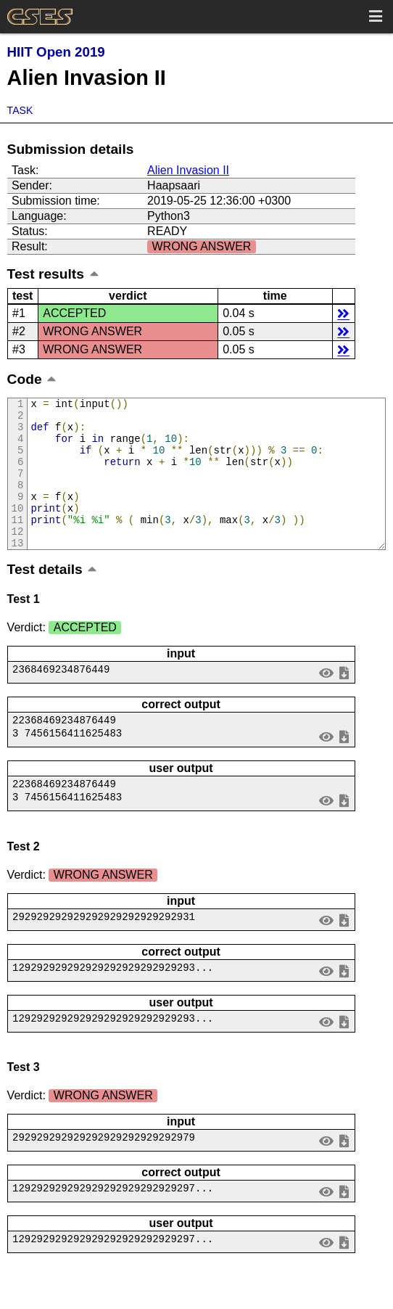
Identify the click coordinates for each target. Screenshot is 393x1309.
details (343, 313)
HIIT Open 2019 (56, 52)
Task (20, 110)
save (343, 700)
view (326, 700)
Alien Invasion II (188, 170)
